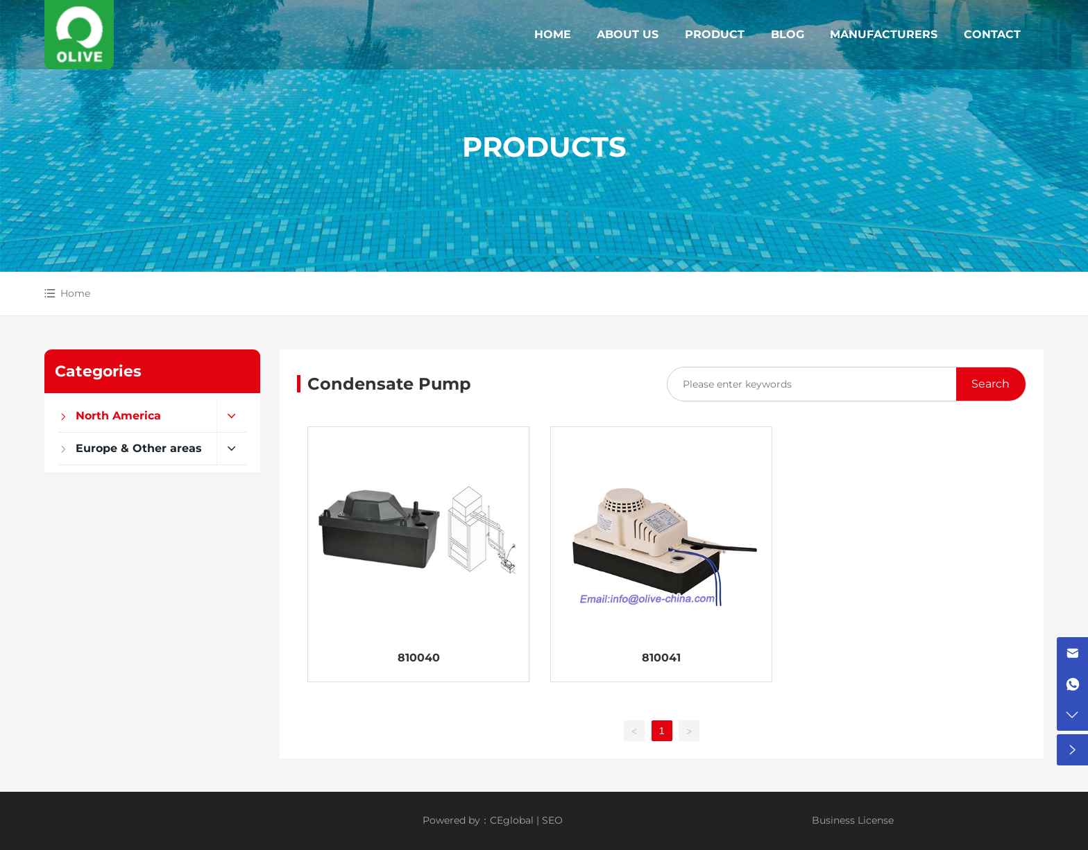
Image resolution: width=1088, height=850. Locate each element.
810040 (419, 657)
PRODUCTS (544, 147)
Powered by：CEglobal (478, 820)
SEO (552, 820)
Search (990, 383)
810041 (661, 657)
